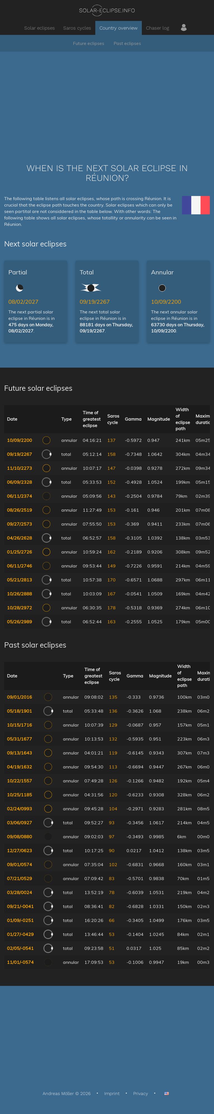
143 (111, 496)
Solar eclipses (39, 28)
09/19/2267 (95, 301)
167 (111, 593)
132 (113, 739)
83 (112, 878)
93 (112, 822)
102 (113, 864)
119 (113, 753)
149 (111, 566)
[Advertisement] (107, 99)
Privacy (140, 1093)
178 (111, 607)
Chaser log (157, 28)
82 (112, 906)
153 (111, 510)
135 (113, 697)
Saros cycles (77, 28)
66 (112, 920)
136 (113, 711)
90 (112, 850)
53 (112, 934)
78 (112, 892)
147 (111, 468)
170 (111, 580)
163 (111, 621)
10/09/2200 (166, 301)
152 (111, 482)
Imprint (112, 1093)
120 (113, 794)
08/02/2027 (23, 301)
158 (111, 454)
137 (111, 440)
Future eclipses (88, 43)
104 (113, 808)
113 (113, 767)
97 (112, 836)
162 (111, 552)
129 (113, 725)
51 (112, 948)
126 (113, 781)
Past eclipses (127, 43)
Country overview (118, 28)
